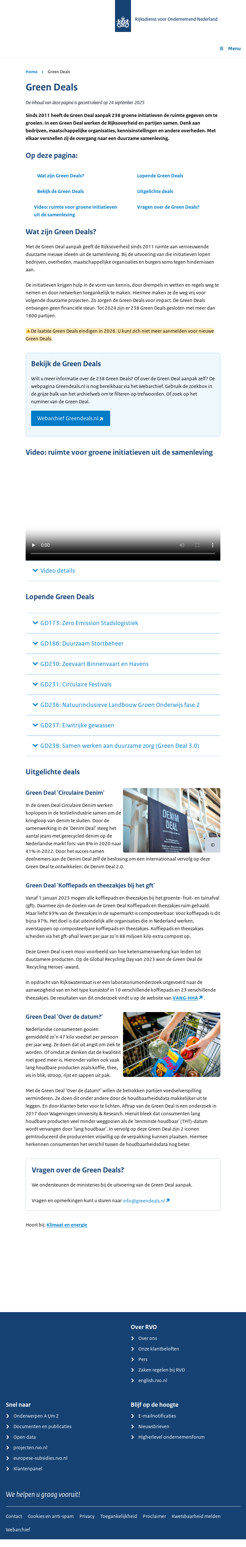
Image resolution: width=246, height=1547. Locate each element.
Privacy (86, 1524)
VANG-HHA (185, 998)
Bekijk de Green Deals (60, 191)
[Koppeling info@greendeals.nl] (147, 1208)
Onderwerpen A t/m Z (32, 1423)
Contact (14, 1524)
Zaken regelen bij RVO (158, 1377)
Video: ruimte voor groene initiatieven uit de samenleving (75, 211)
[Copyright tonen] (212, 845)
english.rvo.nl (149, 1388)
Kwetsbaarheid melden (196, 1524)
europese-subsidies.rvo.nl (37, 1466)
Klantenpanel (24, 1476)
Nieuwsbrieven (150, 1434)
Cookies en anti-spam (51, 1524)
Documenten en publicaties (38, 1434)
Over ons (144, 1346)
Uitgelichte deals (155, 191)
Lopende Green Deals (160, 176)
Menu (230, 48)
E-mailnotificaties (153, 1423)
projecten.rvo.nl (26, 1455)
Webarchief (18, 1537)
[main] (123, 689)
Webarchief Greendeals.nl (67, 418)
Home (31, 71)
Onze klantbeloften (155, 1356)
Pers (139, 1367)
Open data (21, 1445)
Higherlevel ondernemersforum (168, 1445)
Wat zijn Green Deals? (60, 176)
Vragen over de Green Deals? (168, 207)
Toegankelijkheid (118, 1524)
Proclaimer (154, 1524)
